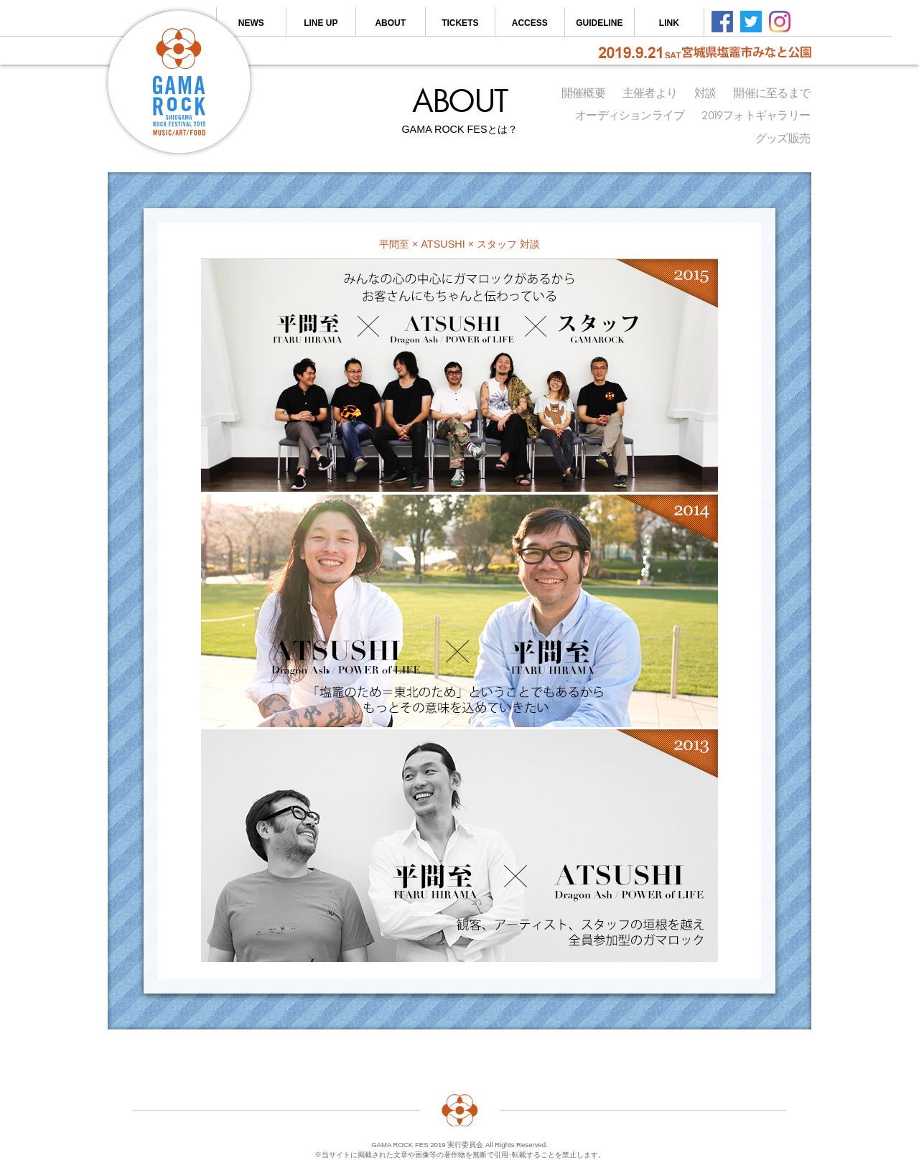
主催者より (649, 93)
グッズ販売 (782, 138)
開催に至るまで (771, 93)
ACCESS (530, 23)
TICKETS (460, 23)
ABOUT (390, 23)
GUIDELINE (599, 23)
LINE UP (320, 23)
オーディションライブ (629, 115)
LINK (669, 23)
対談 (705, 93)
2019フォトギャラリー (755, 115)
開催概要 (583, 93)
